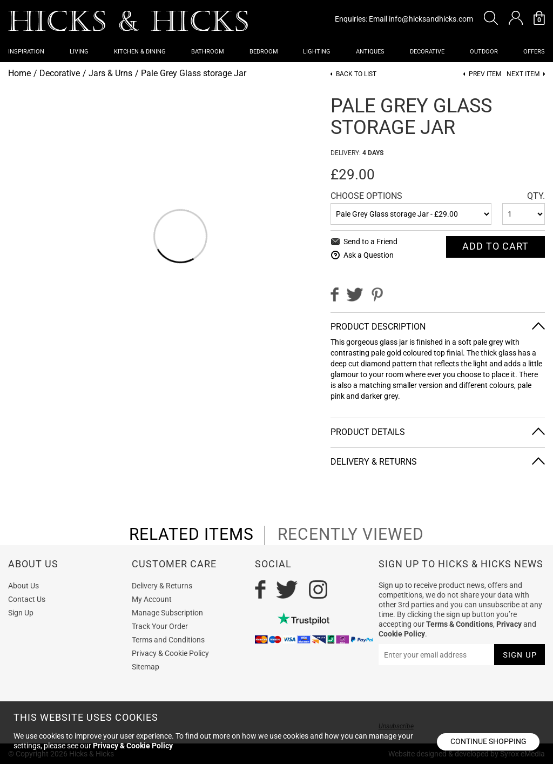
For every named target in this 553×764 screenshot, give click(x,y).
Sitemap (145, 666)
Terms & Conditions (459, 624)
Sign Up (20, 612)
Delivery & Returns (374, 462)
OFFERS (534, 51)
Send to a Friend (370, 241)
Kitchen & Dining (140, 51)
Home (19, 73)
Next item (523, 74)
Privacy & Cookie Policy (170, 653)
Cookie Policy (402, 633)
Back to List (356, 74)
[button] (491, 18)
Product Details (368, 432)
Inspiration (26, 51)
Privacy (509, 624)
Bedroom (263, 51)
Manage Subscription (167, 612)
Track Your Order (160, 626)
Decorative (427, 51)
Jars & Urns (110, 73)
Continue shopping (488, 741)
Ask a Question (368, 255)
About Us (23, 585)
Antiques (370, 51)
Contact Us (26, 599)
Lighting (317, 51)
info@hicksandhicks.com (431, 19)
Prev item (485, 74)
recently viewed (351, 534)
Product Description (378, 326)
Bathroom (207, 51)
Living (79, 51)
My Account (152, 599)
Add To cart (495, 246)
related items (191, 534)
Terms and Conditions (168, 639)
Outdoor (484, 51)
